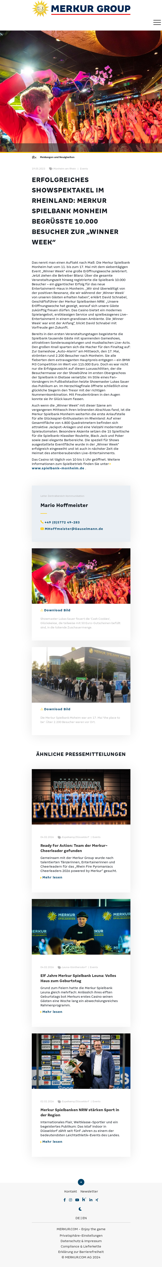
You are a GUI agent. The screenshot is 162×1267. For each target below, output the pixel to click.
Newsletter (89, 1191)
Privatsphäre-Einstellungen (81, 1235)
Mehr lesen (51, 877)
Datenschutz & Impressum (81, 1241)
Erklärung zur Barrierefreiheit (81, 1252)
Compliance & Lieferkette (81, 1246)
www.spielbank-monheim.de (58, 468)
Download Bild (57, 610)
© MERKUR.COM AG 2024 (81, 1257)
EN (84, 1218)
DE (77, 1218)
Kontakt (71, 1191)
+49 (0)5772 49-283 (62, 522)
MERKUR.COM (67, 1229)
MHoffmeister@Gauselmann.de (74, 529)
